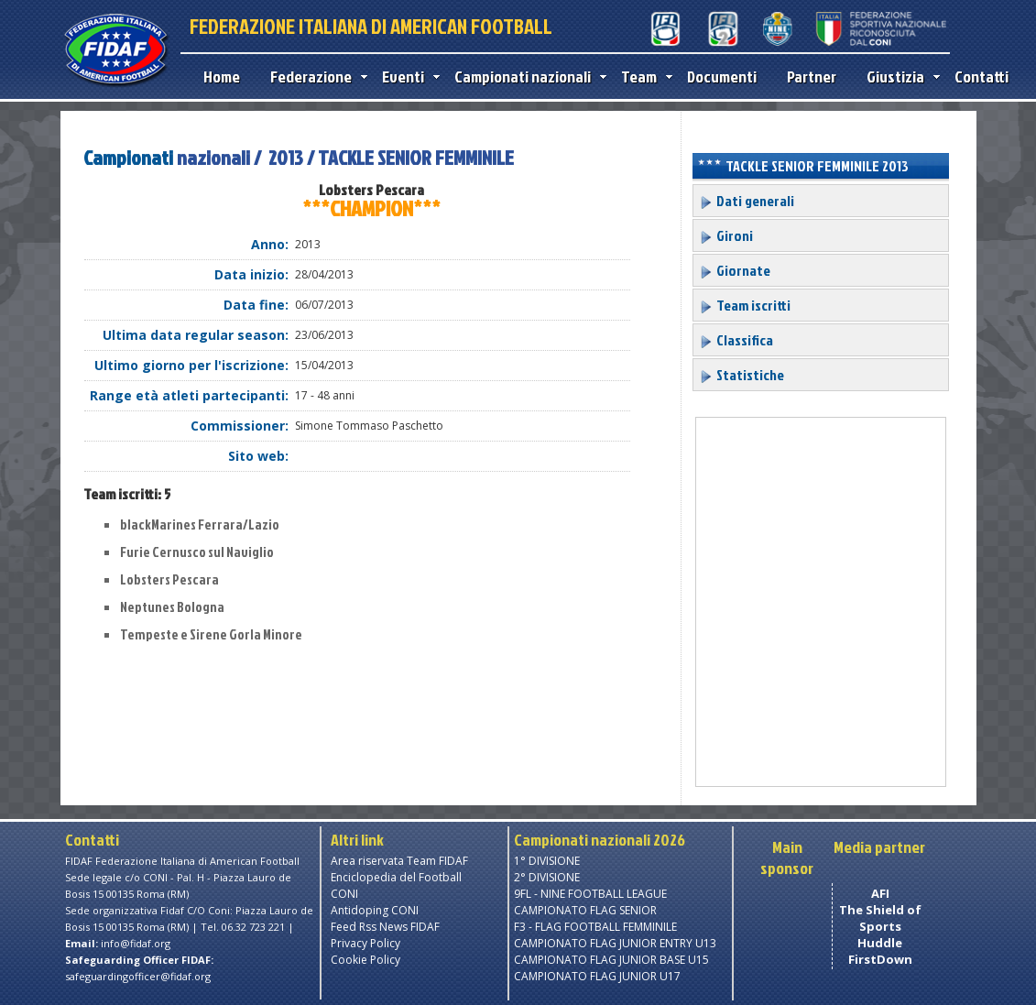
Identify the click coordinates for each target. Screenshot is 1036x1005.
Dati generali (746, 201)
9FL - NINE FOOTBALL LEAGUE (590, 893)
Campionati (128, 157)
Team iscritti (745, 305)
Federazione (314, 76)
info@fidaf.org (135, 943)
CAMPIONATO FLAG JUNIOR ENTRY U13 (615, 943)
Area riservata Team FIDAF (399, 860)
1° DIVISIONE (547, 860)
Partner (811, 76)
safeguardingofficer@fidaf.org (138, 976)
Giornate (734, 270)
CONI (344, 893)
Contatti (981, 76)
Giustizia (899, 76)
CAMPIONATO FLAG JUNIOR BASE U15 (611, 959)
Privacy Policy (365, 943)
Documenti (722, 76)
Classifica (736, 340)
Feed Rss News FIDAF (385, 926)
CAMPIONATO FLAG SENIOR (585, 910)
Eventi (406, 76)
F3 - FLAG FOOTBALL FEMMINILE (595, 926)
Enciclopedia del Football (396, 877)
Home (221, 76)
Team (642, 76)
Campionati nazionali (526, 76)
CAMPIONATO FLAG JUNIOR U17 (597, 976)
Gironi (726, 235)
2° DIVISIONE (547, 877)
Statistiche (741, 375)
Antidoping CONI (375, 910)
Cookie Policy (365, 959)
